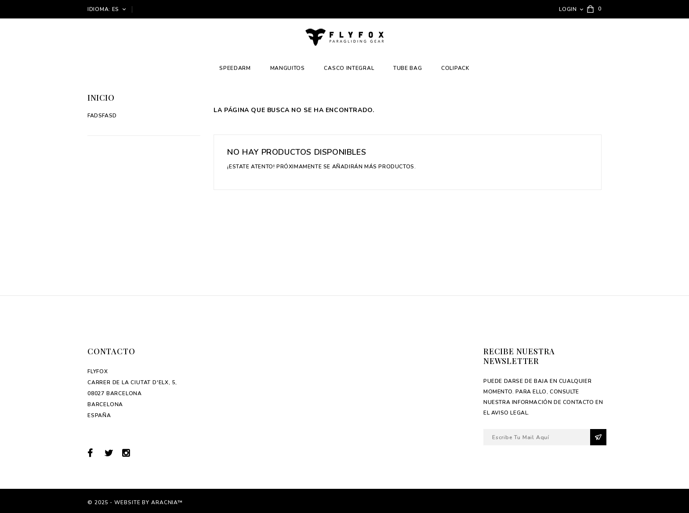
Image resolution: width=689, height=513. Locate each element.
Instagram (129, 453)
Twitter (112, 453)
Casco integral (349, 68)
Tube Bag (407, 68)
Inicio (101, 97)
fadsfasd (102, 115)
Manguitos (287, 68)
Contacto (111, 351)
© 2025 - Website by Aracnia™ (135, 502)
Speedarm (235, 68)
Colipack (455, 68)
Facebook (95, 453)
